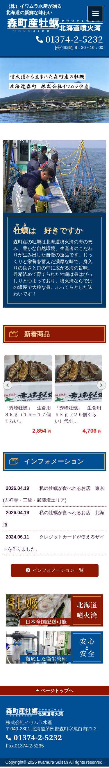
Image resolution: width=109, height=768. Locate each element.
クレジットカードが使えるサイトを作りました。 (53, 541)
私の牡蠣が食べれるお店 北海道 (53, 517)
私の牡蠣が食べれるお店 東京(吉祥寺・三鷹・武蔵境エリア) (53, 492)
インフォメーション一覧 (55, 570)
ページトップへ (54, 690)
